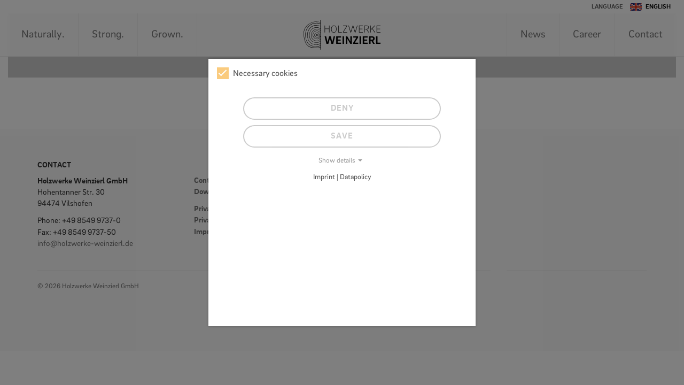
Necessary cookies (257, 73)
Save (342, 136)
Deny (342, 108)
